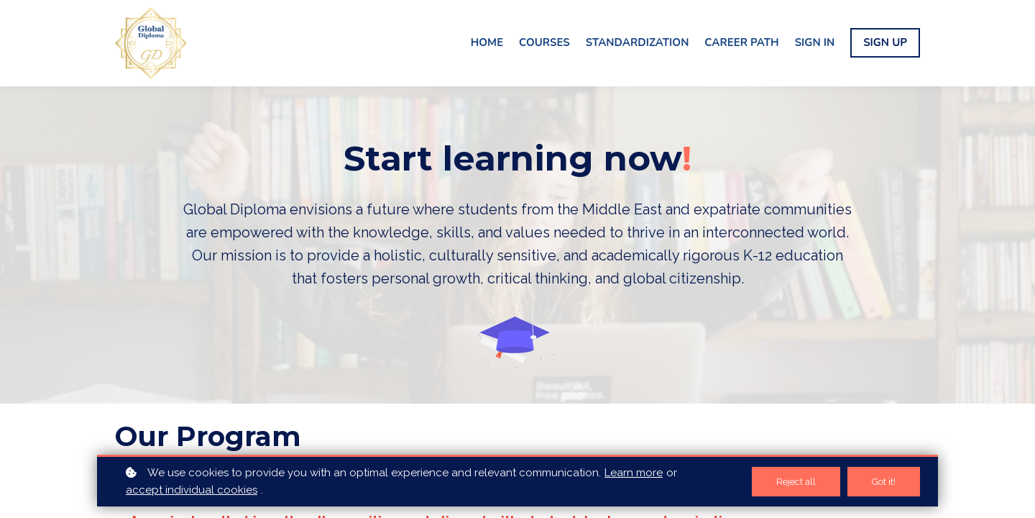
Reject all (796, 481)
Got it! (884, 481)
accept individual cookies (191, 489)
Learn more (633, 472)
